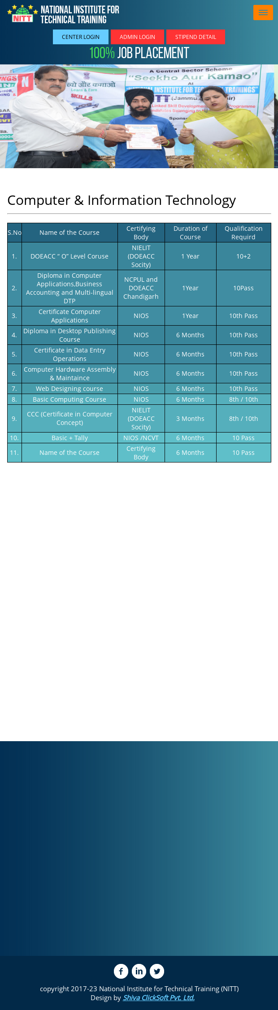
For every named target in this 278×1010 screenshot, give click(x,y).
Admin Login (137, 37)
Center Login (81, 37)
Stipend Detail (195, 37)
